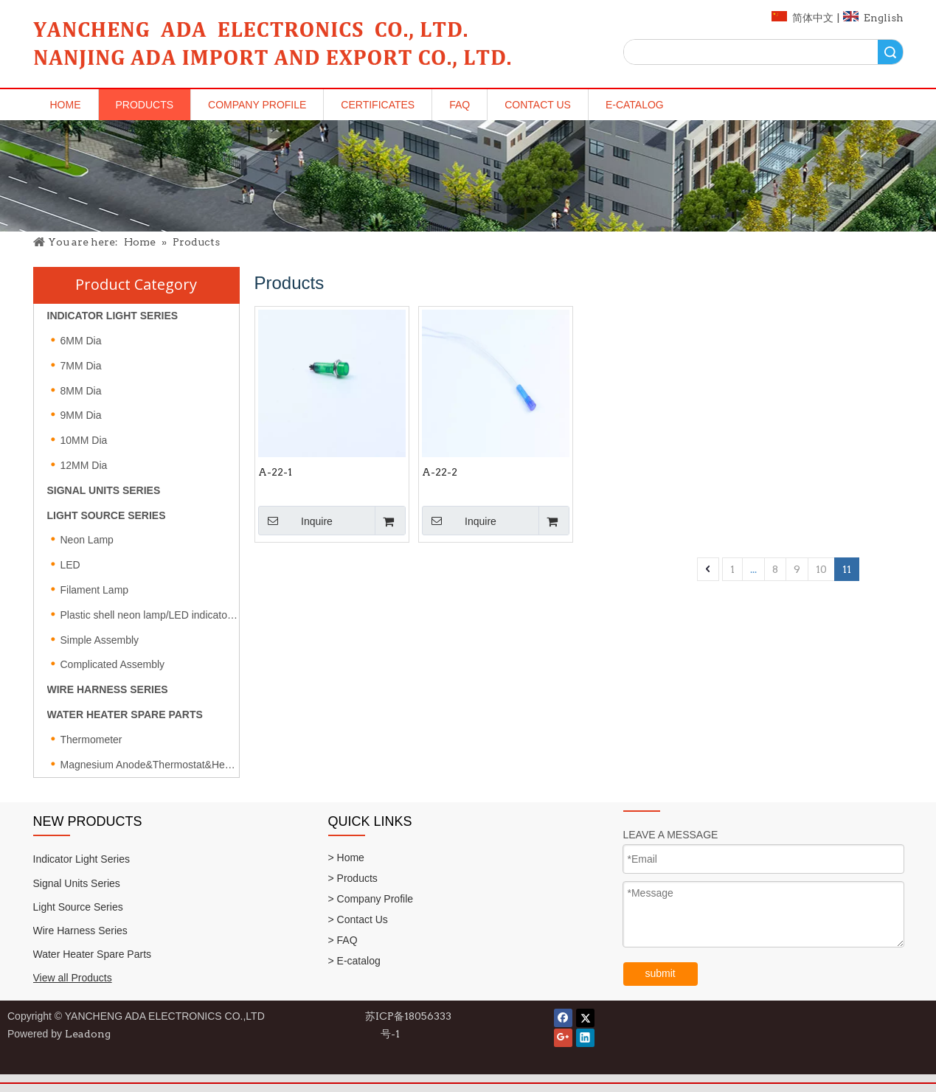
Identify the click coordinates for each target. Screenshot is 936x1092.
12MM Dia (84, 465)
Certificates (378, 105)
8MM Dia (81, 391)
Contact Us (538, 105)
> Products (353, 878)
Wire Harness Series (80, 930)
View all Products (72, 978)
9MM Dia (81, 415)
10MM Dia (84, 440)
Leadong (88, 1034)
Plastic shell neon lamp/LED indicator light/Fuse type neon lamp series (149, 615)
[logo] (272, 42)
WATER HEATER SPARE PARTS (125, 714)
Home (65, 105)
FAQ (459, 105)
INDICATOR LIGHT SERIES (112, 315)
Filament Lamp (94, 590)
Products (145, 105)
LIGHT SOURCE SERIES (106, 515)
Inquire (295, 520)
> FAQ (343, 940)
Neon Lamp (87, 540)
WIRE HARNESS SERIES (107, 689)
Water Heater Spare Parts (92, 954)
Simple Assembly (99, 640)
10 (821, 569)
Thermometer (91, 739)
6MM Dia (81, 341)
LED (70, 565)
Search (890, 52)
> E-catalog (354, 961)
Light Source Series (78, 907)
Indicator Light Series (82, 859)
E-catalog (635, 105)
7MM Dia (81, 366)
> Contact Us (358, 919)
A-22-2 (439, 472)
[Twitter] (585, 1018)
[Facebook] (563, 1018)
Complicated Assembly (112, 664)
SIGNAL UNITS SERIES (104, 490)
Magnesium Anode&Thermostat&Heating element (149, 765)
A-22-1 (275, 472)
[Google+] (563, 1038)
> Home (346, 857)
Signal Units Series (76, 883)
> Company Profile (371, 899)
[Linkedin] (585, 1038)
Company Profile (257, 105)
